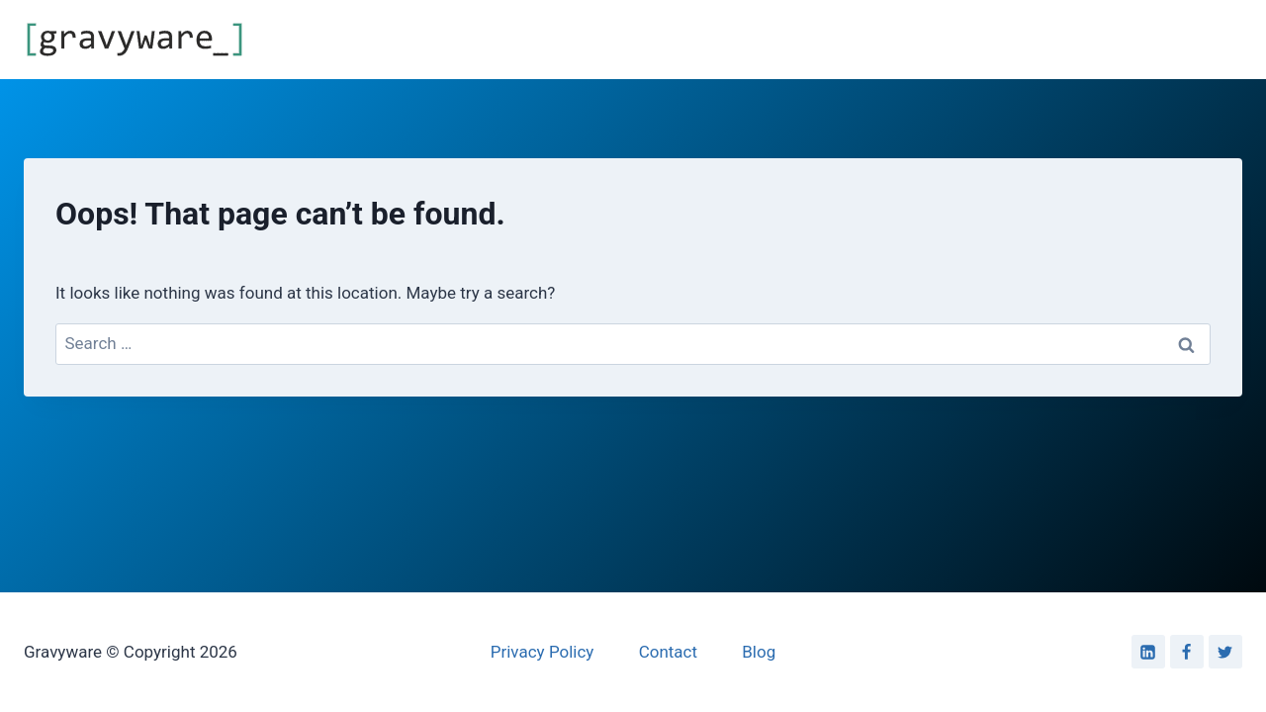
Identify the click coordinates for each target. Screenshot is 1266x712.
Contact (668, 652)
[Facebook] (1187, 651)
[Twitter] (1225, 651)
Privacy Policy (542, 652)
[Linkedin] (1148, 651)
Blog (758, 652)
